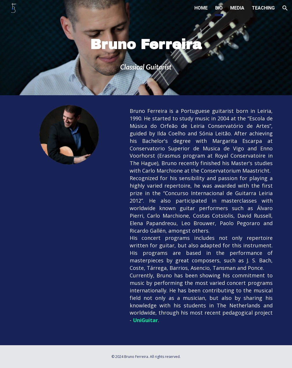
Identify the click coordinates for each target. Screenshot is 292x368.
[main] (146, 48)
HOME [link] (201, 8)
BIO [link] (219, 8)
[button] (285, 8)
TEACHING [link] (263, 8)
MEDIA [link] (237, 8)
